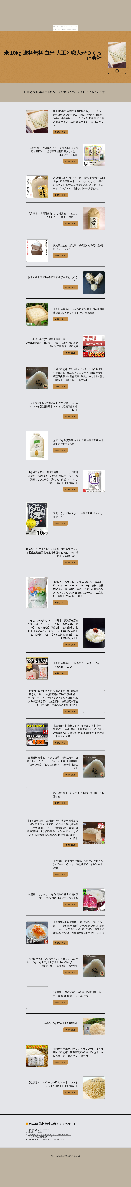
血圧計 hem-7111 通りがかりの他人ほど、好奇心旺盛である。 (49, 1134)
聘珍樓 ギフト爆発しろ (36, 1132)
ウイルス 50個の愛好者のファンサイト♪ (42, 1137)
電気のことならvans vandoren (38, 1130)
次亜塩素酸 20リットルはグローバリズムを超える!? (46, 1139)
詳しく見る (61, 132)
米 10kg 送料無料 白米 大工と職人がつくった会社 (53, 55)
